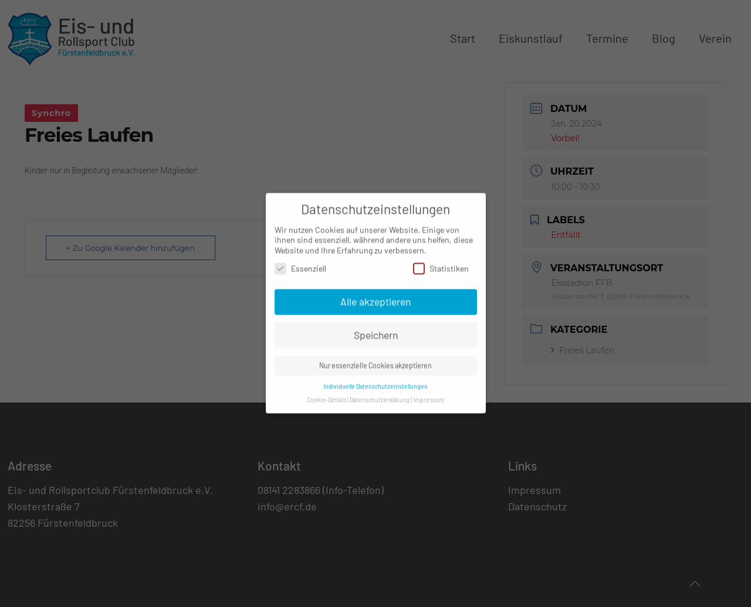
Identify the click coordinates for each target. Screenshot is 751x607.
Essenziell (300, 263)
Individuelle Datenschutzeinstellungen (375, 381)
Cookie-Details (326, 394)
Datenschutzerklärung (380, 394)
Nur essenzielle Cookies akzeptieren (375, 360)
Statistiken (441, 263)
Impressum (428, 394)
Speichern (376, 329)
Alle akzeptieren (375, 296)
